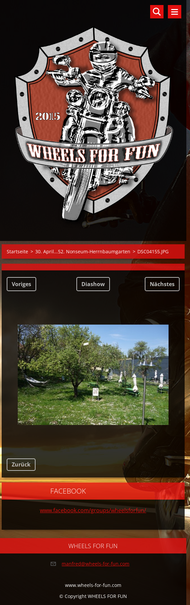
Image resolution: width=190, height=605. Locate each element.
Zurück (21, 464)
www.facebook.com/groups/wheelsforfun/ (93, 510)
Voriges (21, 284)
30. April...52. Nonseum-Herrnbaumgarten (82, 251)
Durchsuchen (157, 11)
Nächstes (162, 284)
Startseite (17, 251)
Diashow (93, 284)
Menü (174, 11)
